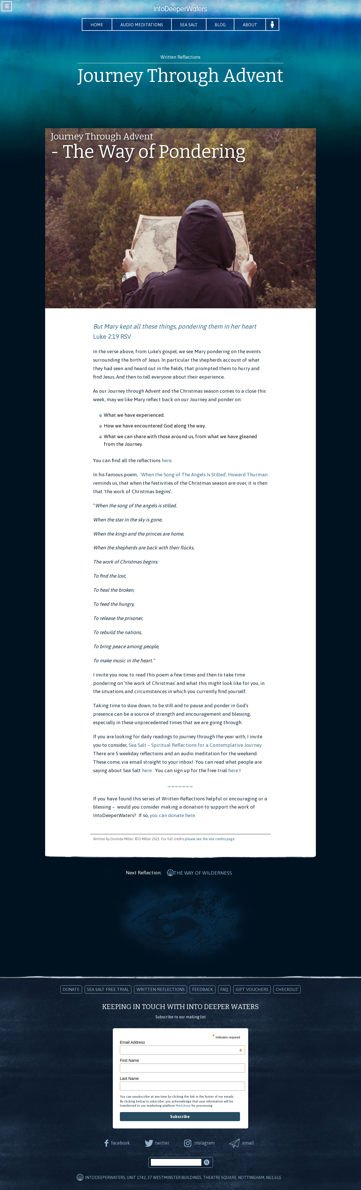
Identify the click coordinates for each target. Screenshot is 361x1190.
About (251, 24)
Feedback (202, 988)
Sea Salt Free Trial (108, 988)
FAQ (224, 988)
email (248, 1142)
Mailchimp (183, 1105)
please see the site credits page (210, 839)
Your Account (273, 24)
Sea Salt (189, 24)
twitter (162, 1142)
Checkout (287, 988)
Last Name (129, 1078)
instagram (204, 1142)
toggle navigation (7, 6)
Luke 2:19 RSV (112, 336)
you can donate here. (173, 815)
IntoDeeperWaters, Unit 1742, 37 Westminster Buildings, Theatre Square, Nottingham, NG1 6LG (183, 1177)
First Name (129, 1060)
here (166, 460)
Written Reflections (161, 988)
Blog (220, 24)
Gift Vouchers (252, 988)
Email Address (181, 1042)
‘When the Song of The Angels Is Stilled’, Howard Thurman (204, 474)
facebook (120, 1142)
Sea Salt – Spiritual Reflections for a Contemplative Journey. (195, 745)
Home (95, 24)
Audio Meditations (141, 24)
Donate (71, 988)
